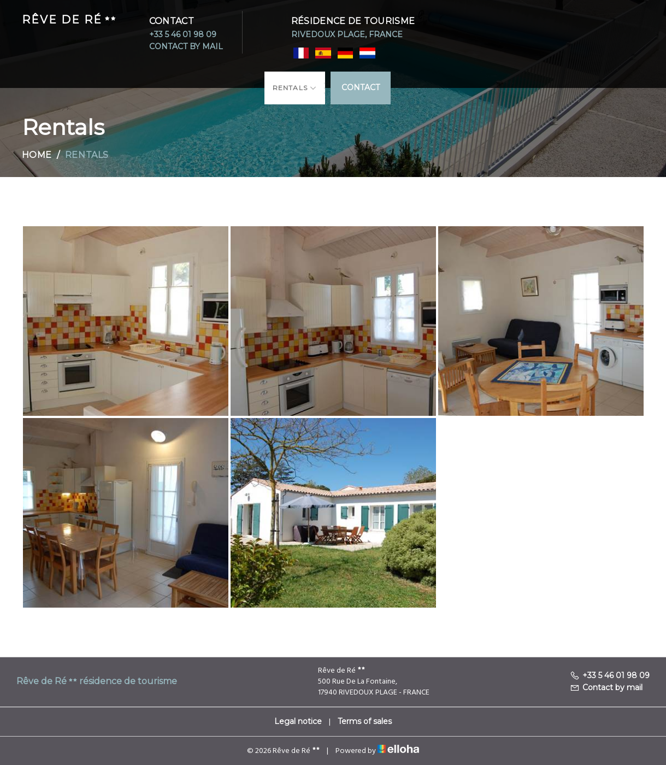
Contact (360, 87)
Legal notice (298, 721)
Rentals (295, 88)
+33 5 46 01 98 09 (182, 34)
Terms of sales (365, 721)
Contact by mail (186, 46)
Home (37, 155)
